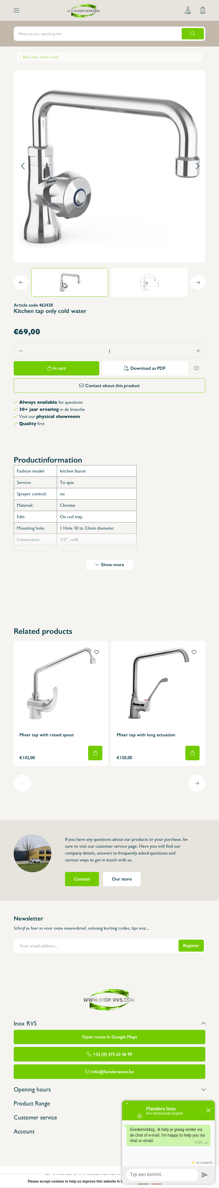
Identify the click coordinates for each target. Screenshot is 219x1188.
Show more (112, 564)
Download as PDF (148, 368)
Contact (82, 879)
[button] (23, 166)
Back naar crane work (41, 57)
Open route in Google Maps (109, 1037)
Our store (122, 879)
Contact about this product (112, 385)
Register (191, 945)
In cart (59, 368)
